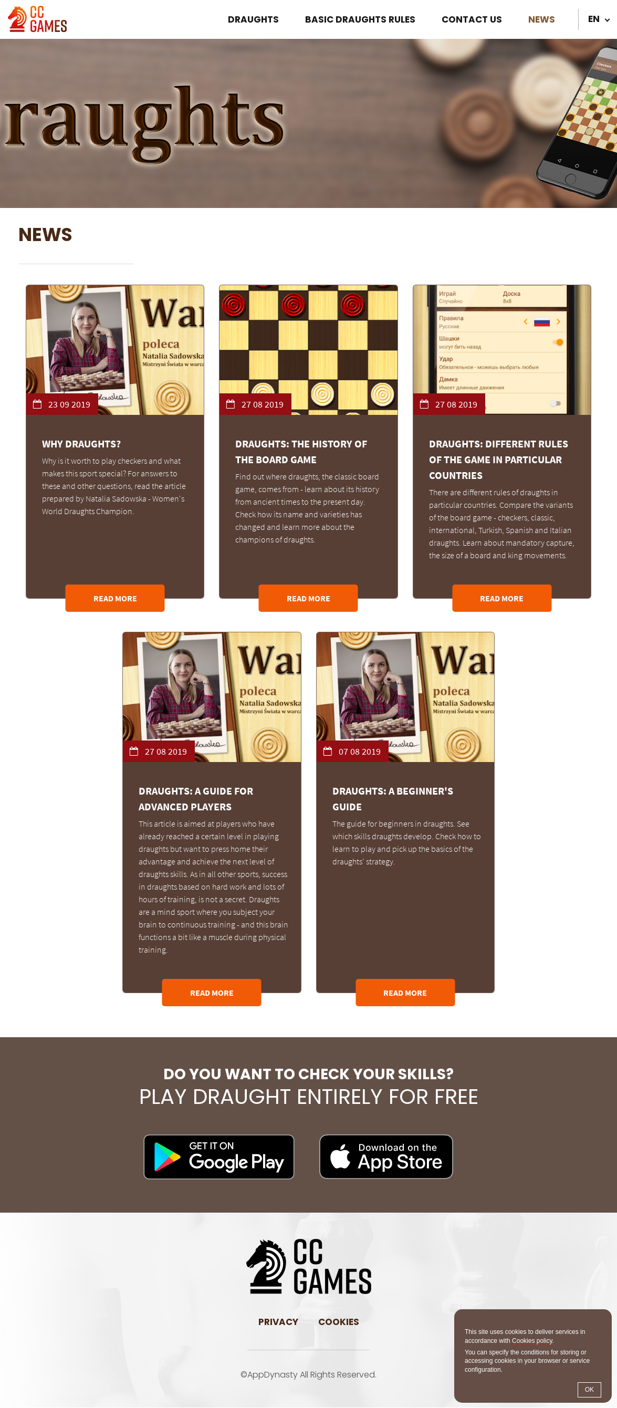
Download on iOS (386, 1157)
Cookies (338, 1322)
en (594, 19)
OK (589, 1389)
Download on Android (219, 1157)
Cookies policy (532, 1340)
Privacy (278, 1322)
